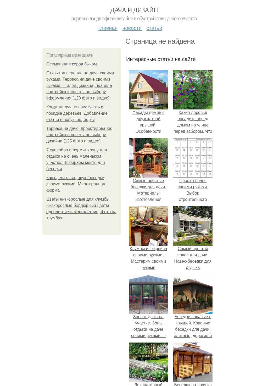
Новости (132, 28)
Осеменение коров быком (71, 64)
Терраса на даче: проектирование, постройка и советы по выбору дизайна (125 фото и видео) (80, 134)
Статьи (154, 28)
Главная (108, 28)
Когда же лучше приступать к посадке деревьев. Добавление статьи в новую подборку (77, 113)
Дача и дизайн (134, 10)
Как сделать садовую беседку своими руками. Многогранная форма (75, 183)
